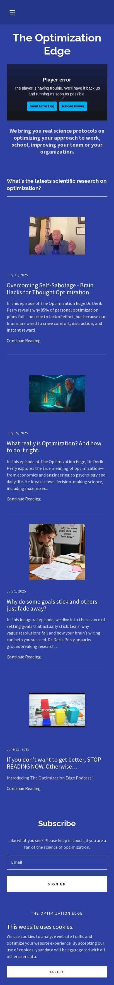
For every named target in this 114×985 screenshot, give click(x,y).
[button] (12, 12)
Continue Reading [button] (24, 340)
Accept (57, 972)
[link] (57, 281)
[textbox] (57, 862)
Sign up (57, 884)
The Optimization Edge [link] (57, 913)
